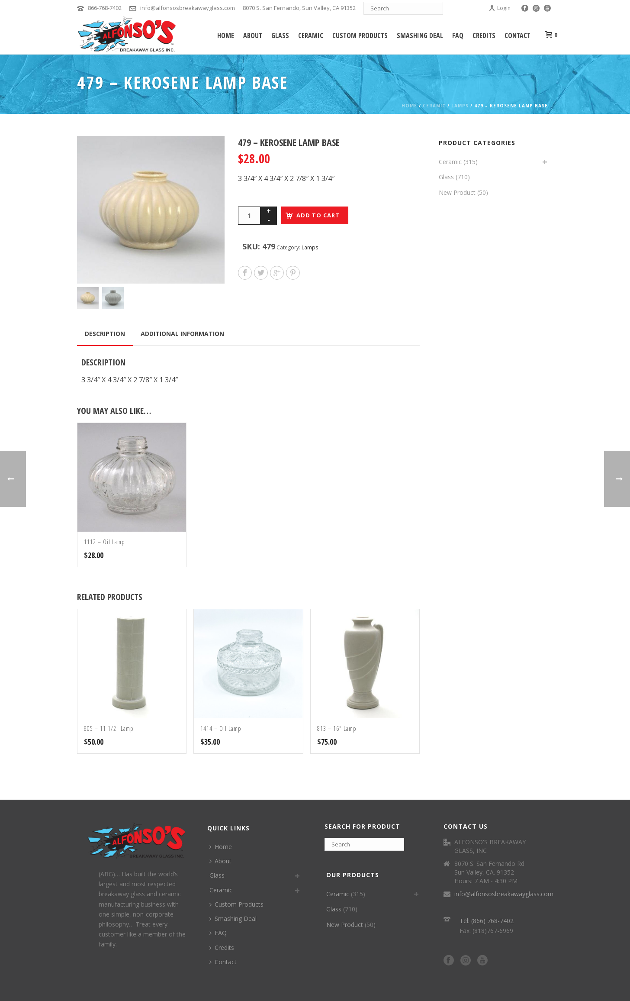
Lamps (460, 106)
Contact (517, 35)
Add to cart (318, 215)
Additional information (182, 333)
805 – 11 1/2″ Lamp (109, 728)
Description (105, 333)
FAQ (457, 35)
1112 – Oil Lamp (104, 542)
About (252, 35)
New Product (457, 192)
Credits (483, 35)
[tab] (105, 334)
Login (500, 8)
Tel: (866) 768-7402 (487, 921)
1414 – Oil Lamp (220, 728)
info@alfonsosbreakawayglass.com (187, 8)
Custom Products (360, 35)
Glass (280, 35)
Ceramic (310, 35)
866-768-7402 (105, 8)
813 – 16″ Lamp (337, 728)
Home (225, 35)
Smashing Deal (420, 35)
